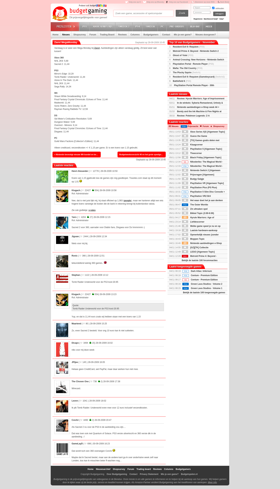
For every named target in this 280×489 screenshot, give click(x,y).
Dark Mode (224, 2)
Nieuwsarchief (103, 469)
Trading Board (107, 34)
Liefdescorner (193, 222)
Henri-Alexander (80, 171)
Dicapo (75, 343)
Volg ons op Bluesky (155, 2)
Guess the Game (194, 136)
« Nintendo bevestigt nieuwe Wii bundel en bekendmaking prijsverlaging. (77, 154)
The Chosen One (80, 381)
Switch (151, 26)
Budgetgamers (150, 34)
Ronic (75, 256)
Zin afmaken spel (195, 209)
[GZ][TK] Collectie (195, 247)
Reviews (122, 34)
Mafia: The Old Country (187, 68)
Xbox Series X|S (103, 26)
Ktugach (76, 190)
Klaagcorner (192, 144)
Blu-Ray (195, 26)
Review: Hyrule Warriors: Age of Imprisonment (200, 98)
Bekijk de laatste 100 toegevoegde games (204, 292)
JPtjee (75, 362)
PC (163, 26)
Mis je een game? (183, 34)
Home (55, 34)
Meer (209, 26)
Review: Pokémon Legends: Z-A (193, 115)
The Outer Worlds (195, 204)
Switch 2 (124, 26)
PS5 (85, 26)
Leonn (75, 401)
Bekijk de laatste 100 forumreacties (200, 260)
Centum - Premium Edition (204, 275)
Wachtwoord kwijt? (211, 19)
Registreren (198, 19)
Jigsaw (75, 236)
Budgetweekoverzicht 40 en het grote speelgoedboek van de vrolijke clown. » (142, 154)
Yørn (74, 217)
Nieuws (66, 34)
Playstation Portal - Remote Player (193, 64)
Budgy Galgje (193, 179)
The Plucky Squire (186, 72)
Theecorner (192, 153)
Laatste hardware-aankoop (199, 230)
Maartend (76, 323)
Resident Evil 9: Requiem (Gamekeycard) (199, 77)
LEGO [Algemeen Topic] (198, 252)
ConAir (75, 420)
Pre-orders (177, 26)
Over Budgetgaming (117, 474)
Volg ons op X (135, 2)
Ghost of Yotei (183, 55)
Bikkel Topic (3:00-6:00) (198, 213)
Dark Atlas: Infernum (201, 271)
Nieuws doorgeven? (205, 34)
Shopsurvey (79, 34)
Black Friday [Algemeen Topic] (201, 157)
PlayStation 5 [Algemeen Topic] (202, 149)
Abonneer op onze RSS (205, 2)
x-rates (92, 210)
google (127, 200)
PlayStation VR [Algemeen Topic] (203, 183)
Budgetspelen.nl (189, 474)
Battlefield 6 (182, 81)
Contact (166, 34)
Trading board (143, 469)
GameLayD (77, 443)
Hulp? (221, 19)
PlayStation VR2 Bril (196, 196)
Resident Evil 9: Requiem (188, 47)
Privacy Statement (149, 474)
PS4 (138, 26)
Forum (92, 34)
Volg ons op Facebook (178, 2)
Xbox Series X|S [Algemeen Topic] (203, 132)
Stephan (76, 275)
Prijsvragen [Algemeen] (198, 174)
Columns (135, 34)
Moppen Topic (193, 239)
